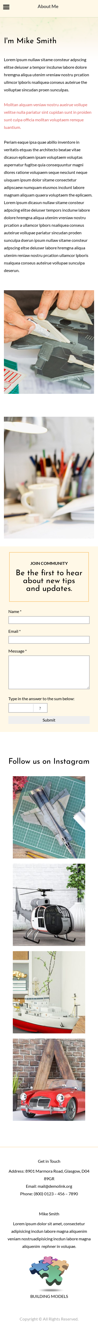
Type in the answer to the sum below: (41, 698)
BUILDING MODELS (49, 1296)
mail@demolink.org (55, 1186)
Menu (6, 7)
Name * (14, 611)
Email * (14, 631)
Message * (17, 650)
